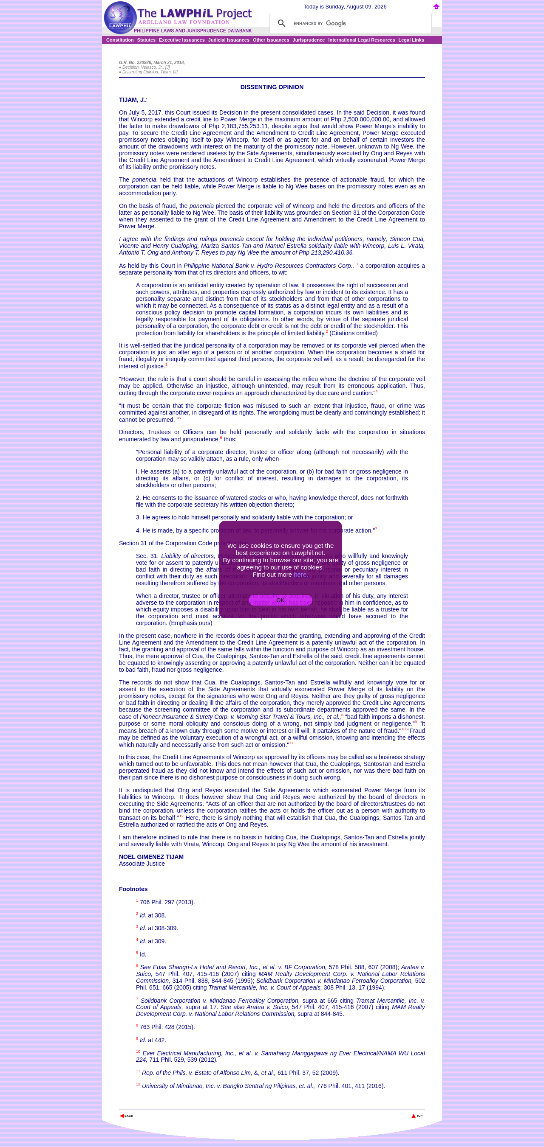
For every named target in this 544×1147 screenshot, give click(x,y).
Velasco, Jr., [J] (155, 67)
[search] (349, 23)
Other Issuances (271, 39)
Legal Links (412, 39)
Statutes (146, 39)
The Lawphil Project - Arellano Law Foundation (163, 1104)
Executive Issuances (182, 39)
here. (301, 574)
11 (291, 743)
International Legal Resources (361, 39)
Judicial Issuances (228, 39)
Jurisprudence (309, 39)
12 (181, 816)
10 (403, 729)
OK (280, 600)
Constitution (120, 39)
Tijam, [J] (168, 72)
